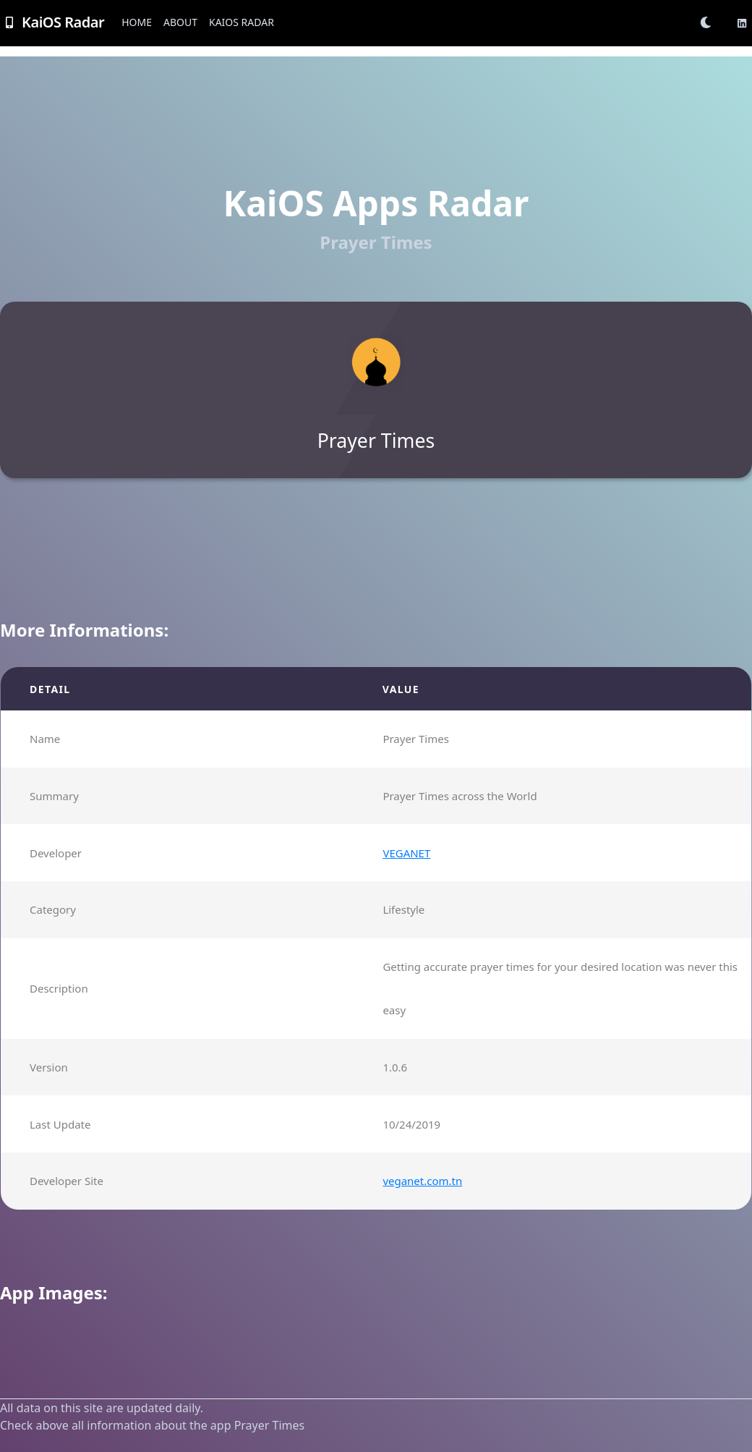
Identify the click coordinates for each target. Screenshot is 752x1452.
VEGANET (406, 853)
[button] (710, 22)
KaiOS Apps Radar (376, 202)
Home (136, 22)
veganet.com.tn (422, 1180)
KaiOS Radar (241, 22)
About (180, 22)
